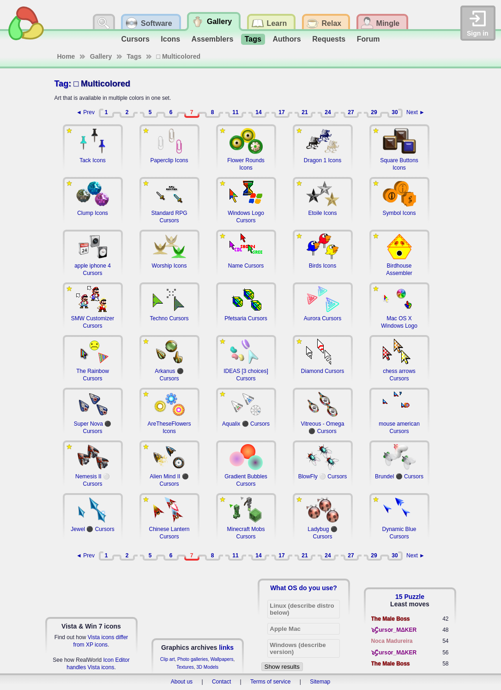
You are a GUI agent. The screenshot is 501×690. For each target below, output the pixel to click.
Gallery (101, 56)
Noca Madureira (392, 641)
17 (281, 112)
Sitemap (320, 681)
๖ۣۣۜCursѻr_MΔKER (394, 630)
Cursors (135, 39)
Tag (61, 83)
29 (374, 112)
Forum (368, 39)
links (226, 647)
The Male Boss (390, 619)
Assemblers (213, 39)
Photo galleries (192, 659)
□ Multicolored (179, 56)
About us (182, 681)
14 (258, 112)
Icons (170, 39)
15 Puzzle (409, 596)
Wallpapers (222, 659)
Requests (328, 39)
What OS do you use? (303, 588)
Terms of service (270, 681)
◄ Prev (85, 112)
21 (305, 112)
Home (66, 56)
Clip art (167, 659)
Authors (286, 39)
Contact (221, 681)
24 (328, 112)
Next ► (415, 112)
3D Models (207, 667)
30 (395, 112)
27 (351, 112)
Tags (253, 39)
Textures (185, 667)
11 (235, 112)
